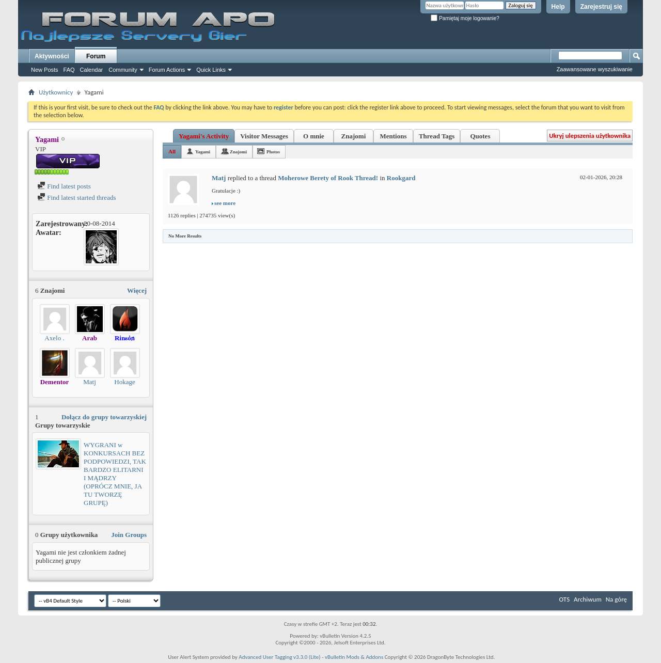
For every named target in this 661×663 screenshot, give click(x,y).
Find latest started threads (76, 197)
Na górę (616, 599)
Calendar (91, 70)
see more (224, 203)
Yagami (202, 151)
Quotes (480, 136)
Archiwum (588, 599)
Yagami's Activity (204, 136)
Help (558, 6)
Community (122, 70)
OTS (564, 599)
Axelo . (54, 338)
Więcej (137, 290)
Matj (89, 382)
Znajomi (353, 136)
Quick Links (211, 70)
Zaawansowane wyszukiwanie (595, 69)
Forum (95, 56)
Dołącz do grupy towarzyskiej (104, 417)
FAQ (69, 70)
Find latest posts (64, 186)
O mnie (313, 136)
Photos (273, 151)
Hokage (124, 382)
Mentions (393, 136)
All (172, 151)
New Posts (44, 70)
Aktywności (52, 56)
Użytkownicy (56, 92)
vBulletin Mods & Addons (354, 657)
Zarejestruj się (601, 6)
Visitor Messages (264, 136)
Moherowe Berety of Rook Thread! (328, 178)
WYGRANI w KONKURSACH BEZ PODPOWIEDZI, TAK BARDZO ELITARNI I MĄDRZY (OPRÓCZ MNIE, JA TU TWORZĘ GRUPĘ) (115, 474)
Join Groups (129, 535)
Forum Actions (167, 70)
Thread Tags (437, 136)
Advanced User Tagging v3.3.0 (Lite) (279, 657)
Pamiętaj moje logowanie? (465, 18)
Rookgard (401, 178)
